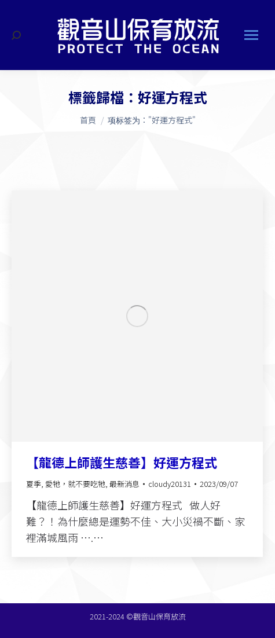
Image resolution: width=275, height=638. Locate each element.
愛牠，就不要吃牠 (75, 483)
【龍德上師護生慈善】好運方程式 (121, 462)
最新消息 (124, 483)
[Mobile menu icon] (251, 35)
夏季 (33, 483)
